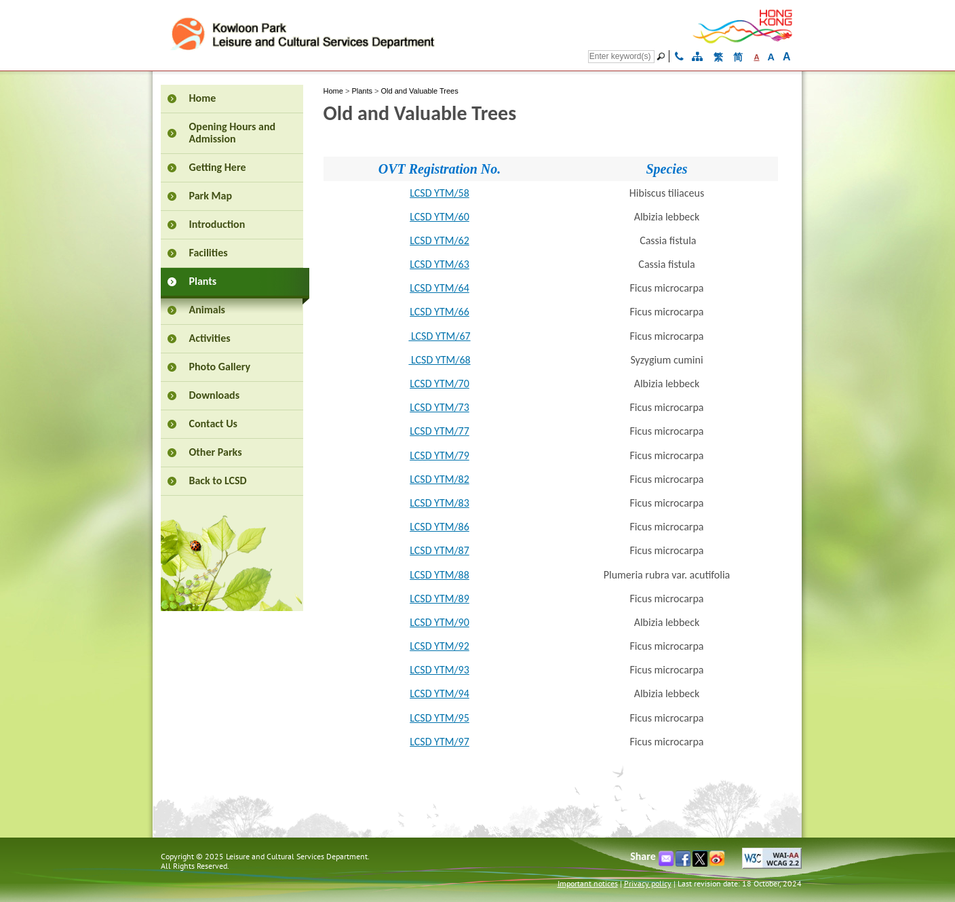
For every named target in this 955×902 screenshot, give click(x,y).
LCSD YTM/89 (439, 598)
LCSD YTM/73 (439, 407)
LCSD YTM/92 (439, 646)
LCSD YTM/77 (439, 431)
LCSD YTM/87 (439, 550)
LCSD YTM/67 (439, 336)
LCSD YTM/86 (439, 526)
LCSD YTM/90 (439, 622)
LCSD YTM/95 (439, 717)
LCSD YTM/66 (439, 311)
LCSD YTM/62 (439, 240)
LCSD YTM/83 (439, 502)
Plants (361, 91)
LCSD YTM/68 (439, 359)
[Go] (663, 56)
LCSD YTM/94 (439, 693)
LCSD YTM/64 (439, 287)
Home (333, 91)
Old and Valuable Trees (420, 91)
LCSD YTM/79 (439, 455)
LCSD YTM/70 (439, 383)
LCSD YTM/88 (439, 574)
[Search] (621, 56)
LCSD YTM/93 (439, 669)
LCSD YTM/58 (439, 193)
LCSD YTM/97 (439, 741)
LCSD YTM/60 (439, 216)
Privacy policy (647, 883)
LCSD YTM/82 (439, 479)
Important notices (588, 883)
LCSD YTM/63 (439, 264)
